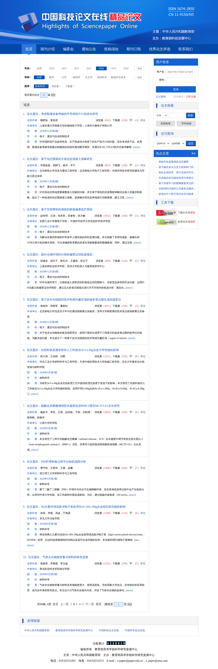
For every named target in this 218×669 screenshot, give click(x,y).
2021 (88, 68)
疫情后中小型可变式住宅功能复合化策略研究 (184, 194)
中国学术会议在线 (135, 630)
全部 (39, 68)
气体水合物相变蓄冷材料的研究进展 (65, 557)
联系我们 (185, 49)
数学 (51, 77)
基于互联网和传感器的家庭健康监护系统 (66, 209)
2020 (101, 68)
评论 (142, 120)
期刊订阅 (133, 49)
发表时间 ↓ (41, 86)
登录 (176, 89)
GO (53, 95)
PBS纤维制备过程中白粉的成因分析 (63, 461)
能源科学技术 (118, 77)
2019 (113, 68)
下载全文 (175, 212)
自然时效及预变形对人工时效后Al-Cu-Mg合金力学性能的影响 (80, 349)
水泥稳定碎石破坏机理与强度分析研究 (180, 178)
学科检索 (186, 123)
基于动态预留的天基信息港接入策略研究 (66, 158)
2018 (126, 68)
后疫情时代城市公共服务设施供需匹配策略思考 (185, 188)
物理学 (76, 77)
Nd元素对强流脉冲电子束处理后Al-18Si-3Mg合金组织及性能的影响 (83, 506)
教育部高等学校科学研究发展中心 (74, 630)
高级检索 (166, 123)
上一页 (64, 604)
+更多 (139, 68)
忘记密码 (161, 96)
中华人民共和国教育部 (36, 630)
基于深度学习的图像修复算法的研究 (179, 183)
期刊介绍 (47, 49)
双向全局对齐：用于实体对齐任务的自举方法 (184, 172)
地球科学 (102, 77)
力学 (64, 77)
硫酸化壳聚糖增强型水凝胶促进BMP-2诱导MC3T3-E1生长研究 (80, 405)
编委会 (68, 49)
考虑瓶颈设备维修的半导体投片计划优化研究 (69, 113)
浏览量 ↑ (56, 86)
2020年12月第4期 (49, 131)
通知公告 (89, 49)
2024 (51, 68)
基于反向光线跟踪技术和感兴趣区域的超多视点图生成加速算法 (81, 299)
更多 (193, 153)
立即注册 (191, 96)
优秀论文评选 (159, 49)
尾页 (99, 604)
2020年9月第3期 (48, 372)
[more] (136, 147)
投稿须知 (111, 49)
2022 (76, 68)
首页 (28, 50)
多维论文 (175, 221)
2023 (64, 68)
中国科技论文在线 (109, 630)
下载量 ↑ (70, 86)
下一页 (89, 604)
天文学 (89, 77)
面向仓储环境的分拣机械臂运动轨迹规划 (66, 254)
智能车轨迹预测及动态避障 (174, 161)
